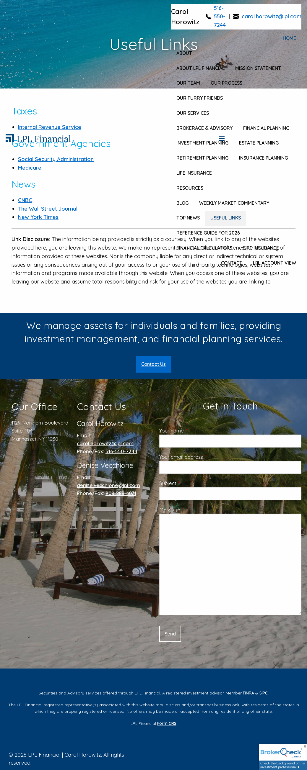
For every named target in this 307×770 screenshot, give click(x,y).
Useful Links (225, 218)
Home (289, 38)
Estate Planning (259, 143)
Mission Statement (258, 68)
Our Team (188, 83)
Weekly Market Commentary (234, 203)
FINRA (249, 693)
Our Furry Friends (199, 98)
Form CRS (166, 723)
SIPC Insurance (261, 248)
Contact (231, 263)
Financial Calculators (204, 248)
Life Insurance (194, 173)
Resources (189, 188)
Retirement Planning (202, 158)
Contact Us (153, 364)
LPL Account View (274, 263)
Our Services (192, 113)
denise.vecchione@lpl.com (108, 485)
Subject (191, 483)
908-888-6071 (120, 493)
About (184, 53)
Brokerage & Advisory (204, 128)
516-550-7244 (220, 17)
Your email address (205, 457)
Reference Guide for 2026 (208, 233)
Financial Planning (266, 128)
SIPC (263, 693)
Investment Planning (202, 143)
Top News (188, 218)
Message (193, 509)
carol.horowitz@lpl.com (271, 16)
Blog (182, 203)
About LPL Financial (200, 68)
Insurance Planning (263, 158)
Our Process (226, 83)
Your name (195, 430)
